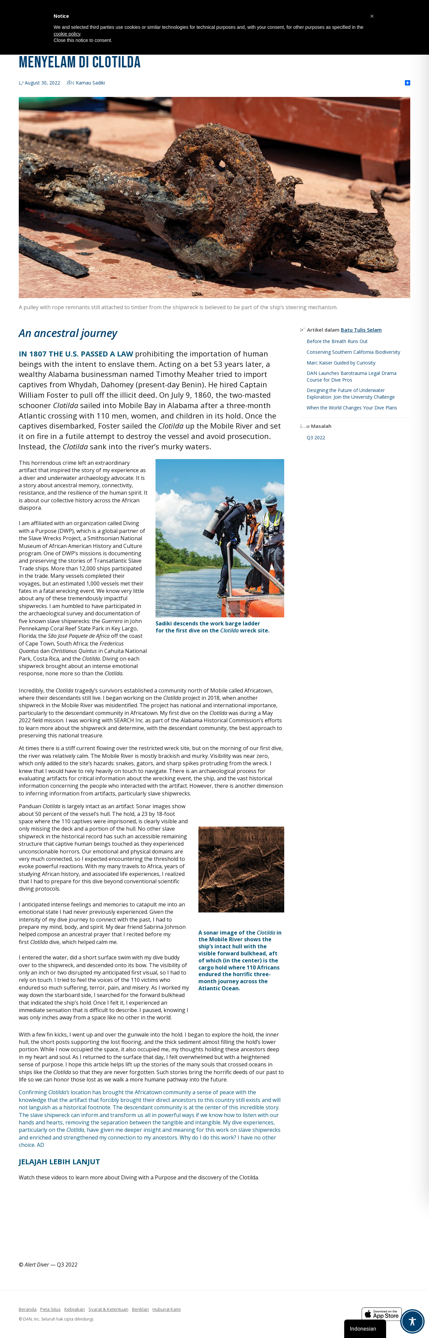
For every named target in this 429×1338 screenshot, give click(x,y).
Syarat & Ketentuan (108, 1309)
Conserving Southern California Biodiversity (353, 352)
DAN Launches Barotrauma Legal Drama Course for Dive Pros (351, 376)
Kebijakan (74, 1309)
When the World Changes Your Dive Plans (352, 407)
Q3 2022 (316, 437)
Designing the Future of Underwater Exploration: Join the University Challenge (351, 393)
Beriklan (140, 1309)
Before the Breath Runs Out (337, 341)
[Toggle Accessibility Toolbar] (412, 1321)
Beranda (28, 1309)
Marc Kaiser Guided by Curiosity (341, 362)
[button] (372, 16)
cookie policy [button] (67, 34)
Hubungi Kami (166, 1309)
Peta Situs (50, 1309)
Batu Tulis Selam (361, 329)
